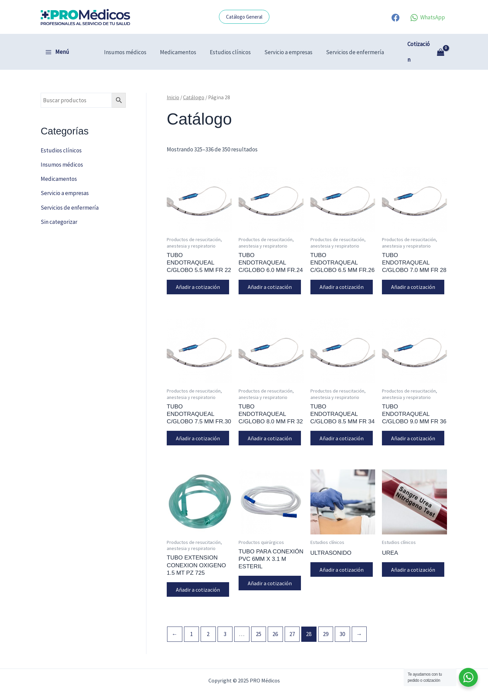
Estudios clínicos (230, 44)
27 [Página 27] (292, 622)
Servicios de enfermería (351, 44)
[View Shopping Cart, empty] (425, 44)
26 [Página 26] (275, 622)
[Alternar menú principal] (57, 44)
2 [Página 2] (208, 622)
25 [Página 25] (258, 622)
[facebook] (396, 18)
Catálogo (193, 82)
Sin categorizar (59, 206)
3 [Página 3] (225, 622)
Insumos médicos (129, 44)
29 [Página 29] (325, 622)
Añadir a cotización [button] (199, 272)
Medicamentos (180, 44)
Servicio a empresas (286, 44)
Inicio (173, 82)
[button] (244, 17)
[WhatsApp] (427, 18)
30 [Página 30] (342, 622)
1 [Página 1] (191, 622)
